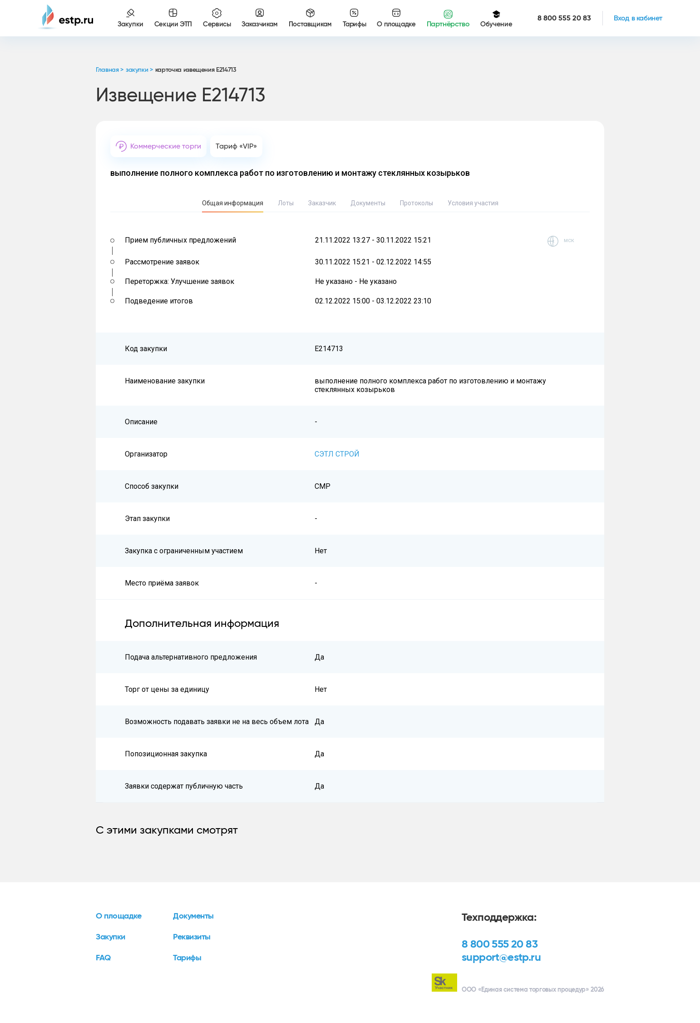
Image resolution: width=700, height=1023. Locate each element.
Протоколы (416, 203)
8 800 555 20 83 (499, 944)
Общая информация (232, 203)
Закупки (110, 937)
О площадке (119, 916)
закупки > (139, 70)
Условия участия (473, 203)
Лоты (286, 203)
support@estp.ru (501, 957)
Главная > (109, 70)
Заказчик (322, 203)
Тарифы (187, 958)
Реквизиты (192, 937)
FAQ (103, 958)
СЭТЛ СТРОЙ (337, 454)
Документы (367, 203)
